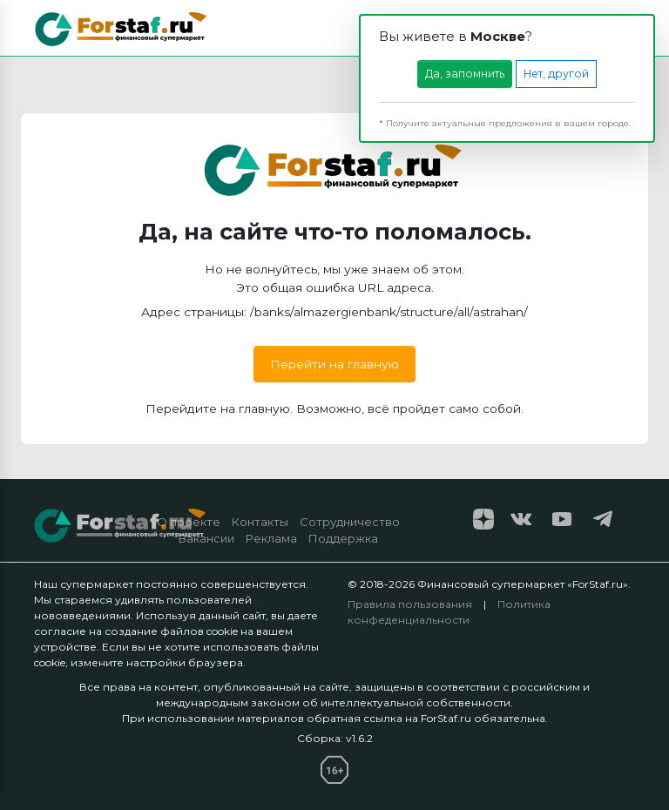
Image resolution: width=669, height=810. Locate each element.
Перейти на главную (334, 364)
